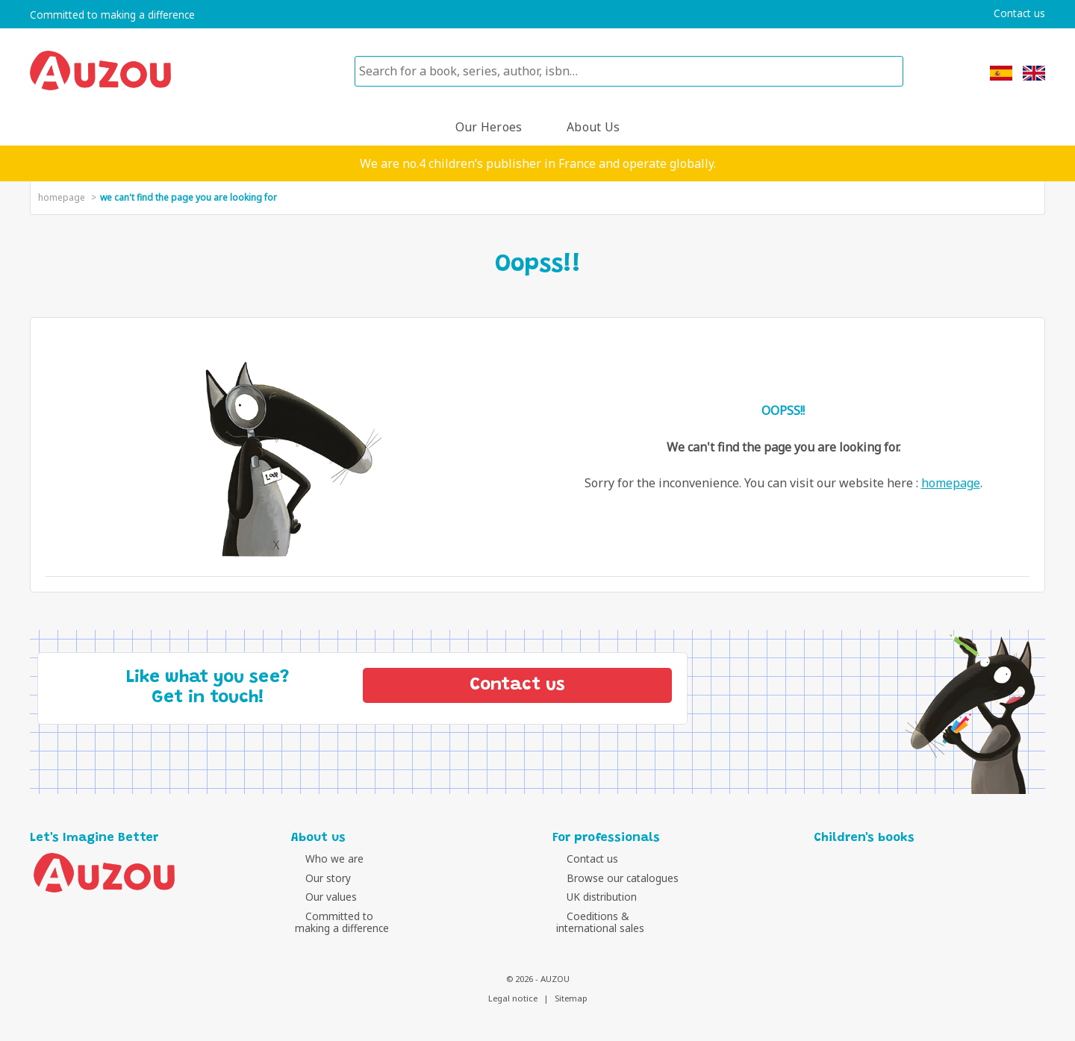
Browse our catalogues (612, 878)
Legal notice (513, 998)
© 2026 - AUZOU (538, 978)
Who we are (324, 858)
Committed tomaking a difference (342, 922)
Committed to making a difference (112, 15)
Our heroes (488, 127)
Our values (320, 897)
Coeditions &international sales (600, 922)
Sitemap (571, 998)
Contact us (1019, 13)
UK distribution (591, 897)
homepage (61, 197)
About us (593, 127)
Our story (317, 878)
